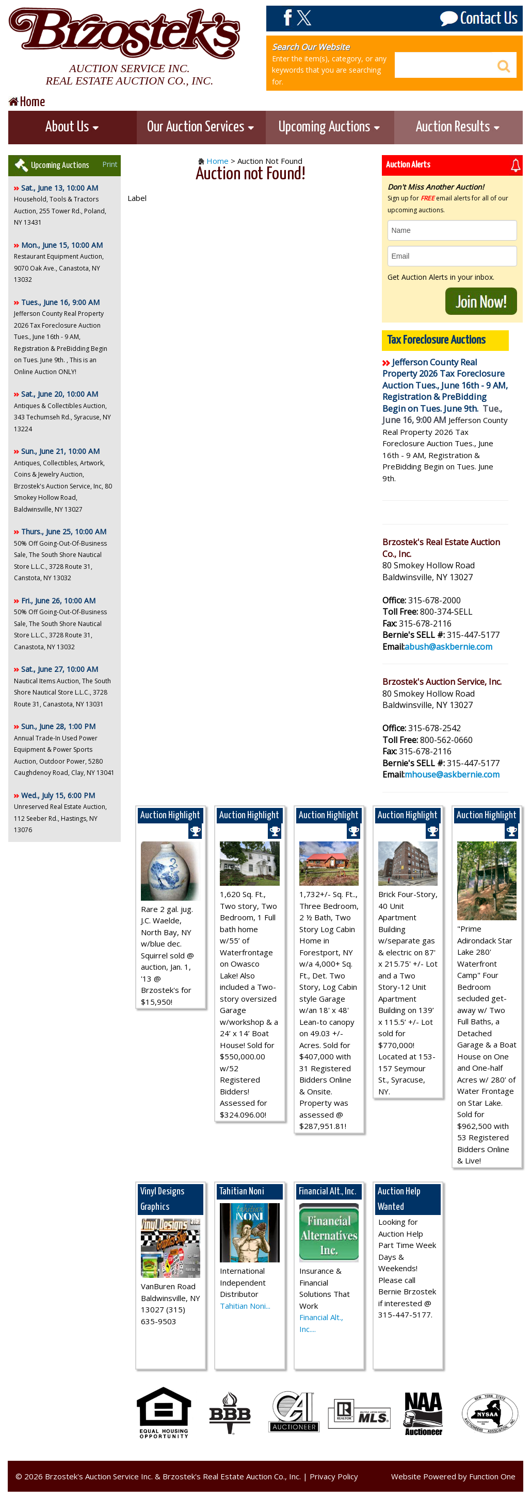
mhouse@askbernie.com (452, 774)
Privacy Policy (334, 1476)
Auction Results (458, 127)
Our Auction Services (201, 127)
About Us (72, 127)
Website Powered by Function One (453, 1476)
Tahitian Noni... (245, 1306)
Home (217, 161)
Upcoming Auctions (330, 127)
